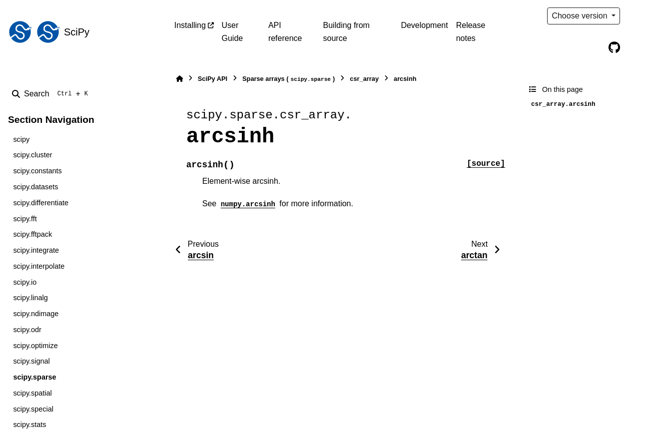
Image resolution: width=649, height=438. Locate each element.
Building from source (346, 31)
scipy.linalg (30, 298)
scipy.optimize (35, 346)
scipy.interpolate (38, 266)
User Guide (232, 31)
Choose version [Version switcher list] (581, 15)
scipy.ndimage (35, 314)
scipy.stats (29, 425)
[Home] (179, 78)
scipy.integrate (36, 250)
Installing (190, 25)
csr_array (364, 78)
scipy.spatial (32, 393)
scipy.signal (31, 361)
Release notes (471, 31)
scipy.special (33, 409)
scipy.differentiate (40, 203)
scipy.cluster (32, 155)
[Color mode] (635, 15)
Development (424, 25)
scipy (21, 139)
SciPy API (212, 78)
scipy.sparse (34, 377)
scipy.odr (27, 330)
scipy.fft (24, 219)
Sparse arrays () (288, 79)
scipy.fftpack (32, 234)
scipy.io (24, 282)
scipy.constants (37, 171)
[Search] (52, 94)
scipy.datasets (35, 187)
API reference (285, 31)
